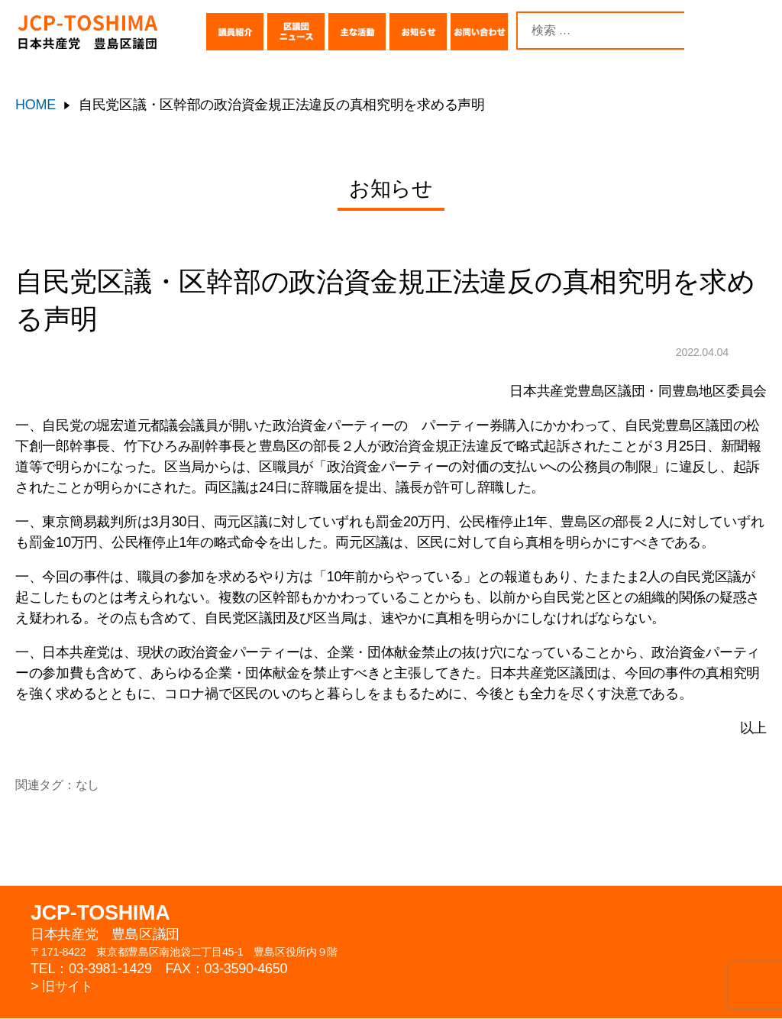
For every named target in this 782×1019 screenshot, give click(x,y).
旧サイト (69, 987)
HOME (35, 104)
